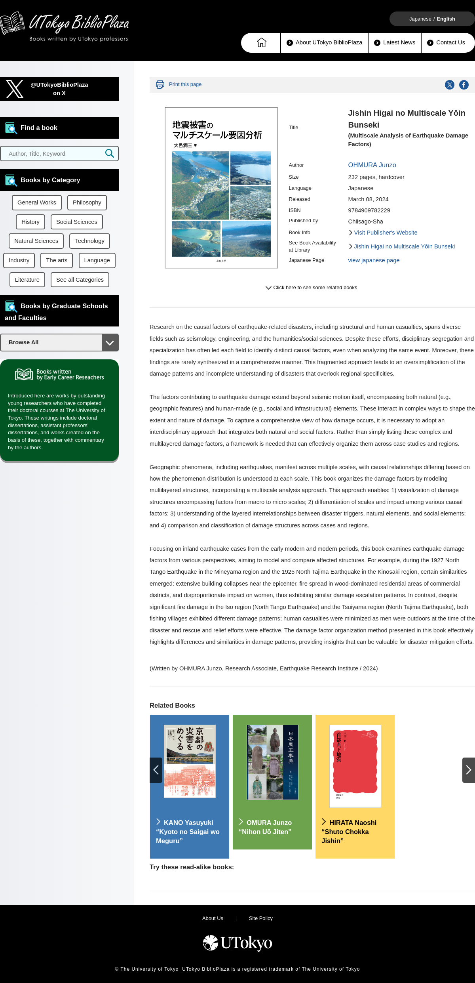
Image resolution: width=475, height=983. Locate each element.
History (30, 222)
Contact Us (446, 42)
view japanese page (374, 260)
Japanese (420, 19)
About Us (212, 918)
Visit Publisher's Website (386, 232)
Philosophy (87, 202)
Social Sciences (76, 222)
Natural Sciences (36, 241)
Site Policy (261, 918)
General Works (36, 202)
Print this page (185, 84)
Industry (19, 260)
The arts (56, 260)
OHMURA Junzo (372, 165)
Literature (27, 280)
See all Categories (80, 280)
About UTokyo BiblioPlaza (324, 42)
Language (97, 260)
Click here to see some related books (315, 287)
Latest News (394, 42)
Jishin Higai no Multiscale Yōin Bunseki (404, 246)
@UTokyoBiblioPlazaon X (59, 89)
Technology (89, 241)
